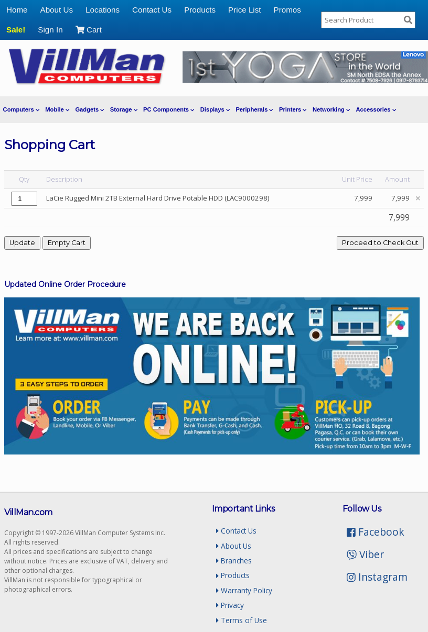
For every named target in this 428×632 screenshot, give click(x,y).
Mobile (57, 109)
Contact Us (152, 9)
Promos (287, 9)
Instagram (377, 577)
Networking (331, 109)
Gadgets (89, 109)
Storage (123, 109)
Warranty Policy (244, 590)
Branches (234, 561)
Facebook (375, 532)
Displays (215, 109)
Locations (102, 9)
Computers (21, 109)
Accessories (375, 109)
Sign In (50, 29)
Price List (244, 9)
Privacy (230, 605)
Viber (365, 554)
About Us (56, 9)
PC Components (168, 109)
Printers (293, 109)
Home (17, 9)
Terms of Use (241, 620)
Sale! (15, 29)
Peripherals (254, 109)
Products (200, 9)
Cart (89, 29)
